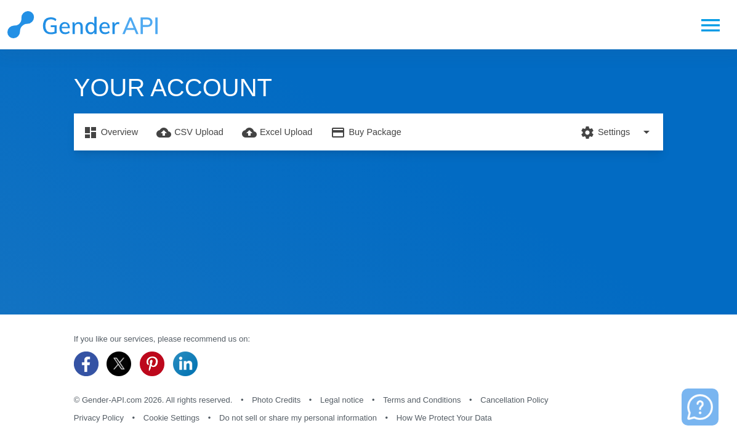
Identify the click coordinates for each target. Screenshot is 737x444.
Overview (110, 132)
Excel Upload (277, 132)
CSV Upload (190, 132)
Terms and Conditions (422, 400)
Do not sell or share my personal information (298, 417)
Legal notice (341, 400)
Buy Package (366, 132)
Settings (617, 131)
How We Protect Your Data (444, 417)
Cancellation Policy (514, 400)
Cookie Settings (171, 417)
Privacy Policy (99, 417)
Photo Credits (276, 400)
